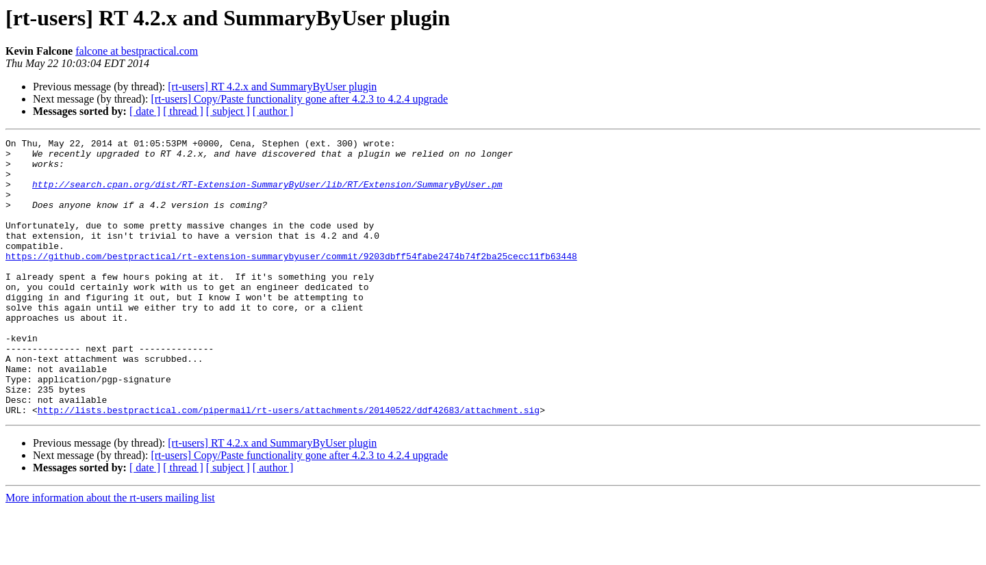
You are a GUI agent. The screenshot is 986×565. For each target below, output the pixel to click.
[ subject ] (228, 111)
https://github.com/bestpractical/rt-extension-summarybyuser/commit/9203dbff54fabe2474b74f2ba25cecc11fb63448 (291, 280)
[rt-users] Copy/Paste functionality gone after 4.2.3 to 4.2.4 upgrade (299, 99)
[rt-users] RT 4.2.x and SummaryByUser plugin (272, 86)
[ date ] (144, 111)
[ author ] (273, 111)
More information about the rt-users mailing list (110, 553)
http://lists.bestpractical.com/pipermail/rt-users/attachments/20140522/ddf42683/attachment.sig (289, 465)
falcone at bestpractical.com (136, 51)
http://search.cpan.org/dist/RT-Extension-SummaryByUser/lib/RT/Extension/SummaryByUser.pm (267, 194)
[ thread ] (183, 111)
